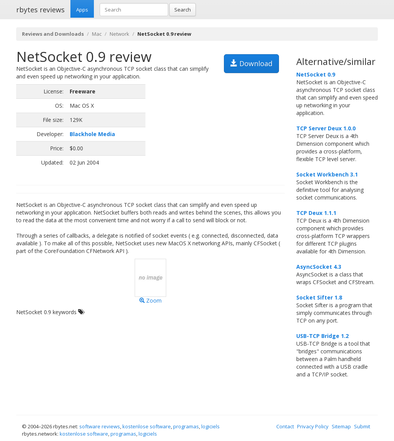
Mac (97, 33)
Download (251, 63)
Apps (82, 9)
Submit (362, 426)
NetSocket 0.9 (315, 74)
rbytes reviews (40, 9)
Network (119, 33)
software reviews (99, 426)
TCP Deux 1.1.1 (316, 212)
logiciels (210, 426)
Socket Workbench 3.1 (327, 174)
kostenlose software (146, 426)
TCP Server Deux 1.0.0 (326, 128)
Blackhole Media (92, 134)
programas (186, 426)
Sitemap (341, 426)
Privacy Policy (313, 426)
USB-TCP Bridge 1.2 (322, 335)
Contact (285, 426)
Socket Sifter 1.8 (319, 297)
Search (182, 9)
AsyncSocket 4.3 (318, 266)
